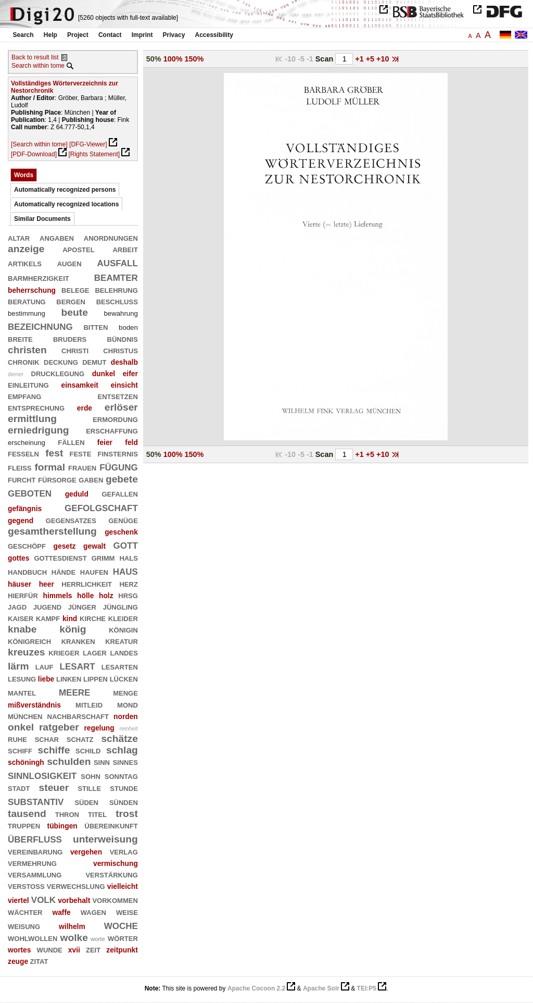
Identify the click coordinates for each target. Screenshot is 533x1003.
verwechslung (76, 885)
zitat (39, 960)
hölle (85, 595)
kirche (93, 617)
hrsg (128, 594)
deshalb (124, 362)
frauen (82, 467)
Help (50, 35)
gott (125, 544)
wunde (49, 949)
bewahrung (120, 313)
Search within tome (38, 65)
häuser (19, 584)
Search (23, 35)
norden (125, 716)
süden (86, 801)
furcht (21, 479)
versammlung (34, 874)
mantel (22, 692)
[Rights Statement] (94, 154)
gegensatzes (71, 519)
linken (68, 678)
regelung (99, 728)
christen (27, 349)
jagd (17, 606)
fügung (118, 466)
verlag (124, 851)
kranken (78, 640)
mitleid (89, 704)
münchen (25, 715)
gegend (20, 520)
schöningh (26, 762)
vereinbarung (35, 851)
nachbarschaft (78, 715)
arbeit (124, 248)
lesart (77, 665)
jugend (47, 606)
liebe (46, 679)
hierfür (23, 594)
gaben (91, 479)
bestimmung (26, 313)
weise (127, 911)
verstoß (26, 885)
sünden (123, 801)
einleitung (28, 384)
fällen (71, 441)
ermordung (115, 418)
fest (54, 453)
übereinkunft (111, 825)
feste (80, 453)
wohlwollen (32, 937)
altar (19, 237)
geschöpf (27, 545)
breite (20, 338)
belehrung (116, 289)
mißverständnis (34, 705)
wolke (73, 937)
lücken (124, 678)
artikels (25, 262)
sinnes (124, 761)
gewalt (94, 546)
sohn (90, 775)
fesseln (23, 453)
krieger (63, 652)
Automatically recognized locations (66, 204)
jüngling (120, 606)
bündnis (122, 338)
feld (131, 442)
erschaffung (112, 430)
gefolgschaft (101, 507)
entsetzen (118, 395)
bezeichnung (40, 325)
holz (106, 595)
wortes (19, 950)
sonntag (121, 775)
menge (125, 692)
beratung (27, 300)
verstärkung (111, 874)
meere (74, 691)
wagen (93, 911)
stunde (123, 787)
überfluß (35, 838)
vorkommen (114, 899)
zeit (93, 949)
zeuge (18, 961)
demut (94, 361)
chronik (24, 361)
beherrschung (32, 290)
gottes (18, 558)
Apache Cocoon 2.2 (256, 988)
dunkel (103, 373)
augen (69, 262)
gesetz (65, 546)
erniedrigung (38, 430)
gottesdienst (60, 557)
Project (77, 35)
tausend (27, 813)
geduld (76, 494)
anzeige (26, 248)
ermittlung (32, 418)
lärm (18, 666)
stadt (19, 787)
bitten (95, 326)
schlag (122, 750)
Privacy (174, 35)
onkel (21, 727)
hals (128, 557)
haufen (94, 571)
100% (173, 59)
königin (123, 629)
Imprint (142, 35)
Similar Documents (42, 218)
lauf (44, 666)
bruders (69, 338)
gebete (122, 479)
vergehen (86, 852)
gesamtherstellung (52, 531)
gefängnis (25, 508)
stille (89, 787)
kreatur (121, 640)
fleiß (20, 467)
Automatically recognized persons (65, 189)
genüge (122, 519)
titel (97, 813)
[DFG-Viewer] (88, 144)
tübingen (62, 826)
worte (98, 939)
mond (127, 704)
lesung (22, 678)
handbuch (27, 571)
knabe (22, 629)
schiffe (54, 750)
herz (128, 583)
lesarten (119, 666)
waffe (61, 912)
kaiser (20, 617)
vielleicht (122, 886)
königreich (29, 640)
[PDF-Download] (34, 154)
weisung (24, 925)
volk (43, 898)
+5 (371, 59)
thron (67, 813)
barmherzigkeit (38, 277)
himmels (57, 595)
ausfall (117, 262)
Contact (110, 35)
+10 (383, 59)
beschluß (117, 300)
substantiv (36, 801)
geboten (30, 492)
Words (23, 175)
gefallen (119, 493)
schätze (119, 738)
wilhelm (72, 926)
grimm (103, 557)
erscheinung (26, 443)
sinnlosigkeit (42, 774)
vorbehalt (74, 900)
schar (47, 738)
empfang (24, 395)
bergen (70, 300)
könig (72, 629)
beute (74, 312)
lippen (95, 678)
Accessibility (214, 35)
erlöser (121, 407)
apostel (78, 248)
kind (69, 618)
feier (104, 442)
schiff (20, 750)
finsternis (118, 453)
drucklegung (58, 372)
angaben (57, 237)
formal (49, 467)
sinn (102, 761)
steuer (54, 787)
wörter (123, 937)
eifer (130, 373)
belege (75, 289)
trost (127, 813)
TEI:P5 (366, 988)
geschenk (121, 532)
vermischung (115, 863)
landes (123, 652)
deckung (61, 361)
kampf (48, 617)
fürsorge (57, 479)
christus (120, 349)
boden (128, 327)
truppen (24, 825)
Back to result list (35, 57)
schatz (80, 738)
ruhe (17, 738)
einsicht (124, 385)
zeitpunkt (122, 950)
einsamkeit (79, 385)
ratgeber (59, 727)
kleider (123, 617)
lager (95, 652)
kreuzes (26, 652)
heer (46, 584)
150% (194, 59)
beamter (116, 276)
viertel (18, 900)
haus (125, 570)
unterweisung (105, 839)
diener (15, 374)
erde (84, 408)
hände (63, 571)
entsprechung (36, 407)
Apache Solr (321, 988)
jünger (82, 606)
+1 (360, 59)
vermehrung (32, 862)
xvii (74, 950)
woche (121, 925)
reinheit (128, 728)
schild (87, 750)
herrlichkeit (86, 583)
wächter (25, 911)
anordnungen (111, 237)
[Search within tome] (39, 144)
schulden (69, 761)
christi (74, 349)
